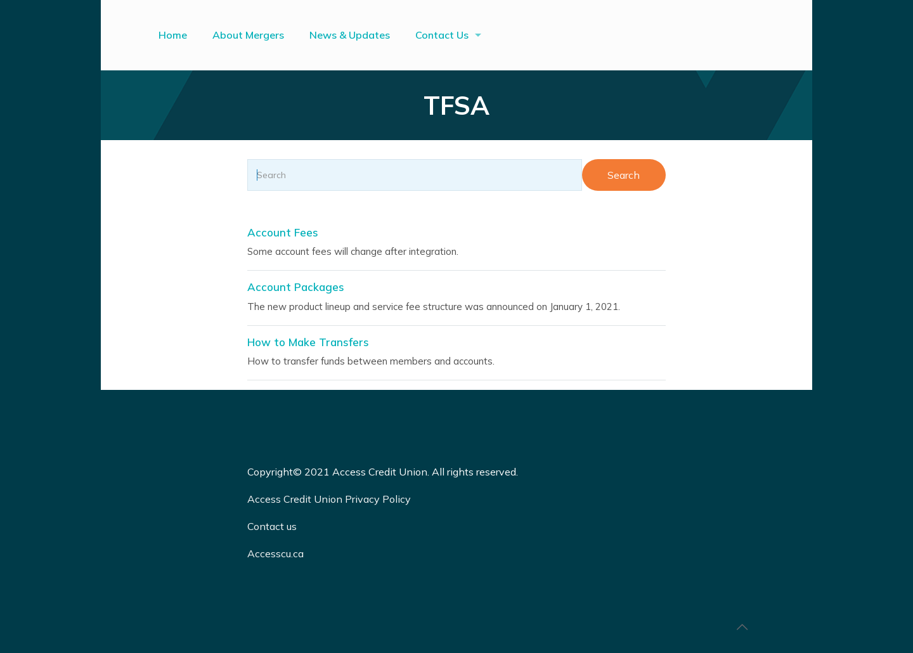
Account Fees (282, 232)
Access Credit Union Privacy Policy (329, 499)
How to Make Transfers (308, 342)
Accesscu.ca (275, 553)
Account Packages (295, 287)
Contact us (273, 526)
